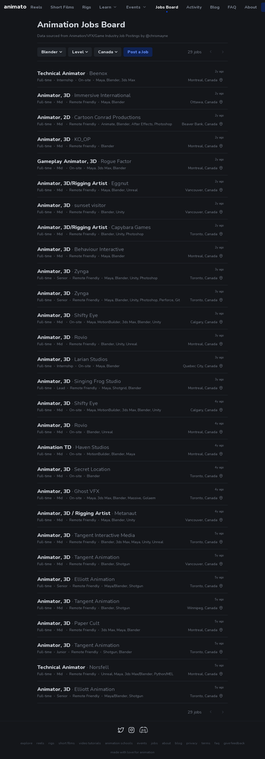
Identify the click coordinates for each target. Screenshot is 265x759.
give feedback (234, 743)
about (166, 743)
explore (26, 743)
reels (40, 743)
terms (206, 743)
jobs (154, 743)
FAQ (232, 7)
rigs (51, 743)
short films (66, 743)
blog (178, 743)
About (251, 7)
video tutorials (90, 743)
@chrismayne (157, 35)
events (142, 743)
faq (217, 743)
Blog (214, 7)
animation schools (119, 743)
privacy (191, 743)
